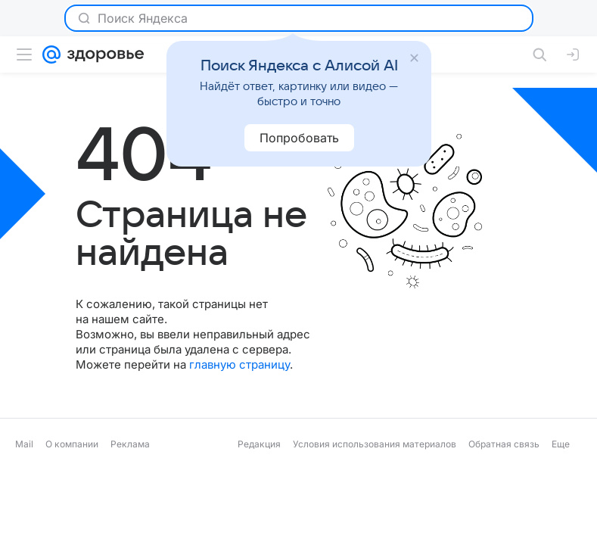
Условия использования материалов (374, 444)
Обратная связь (503, 444)
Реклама (130, 444)
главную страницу (239, 364)
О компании (71, 444)
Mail (24, 444)
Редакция (259, 444)
